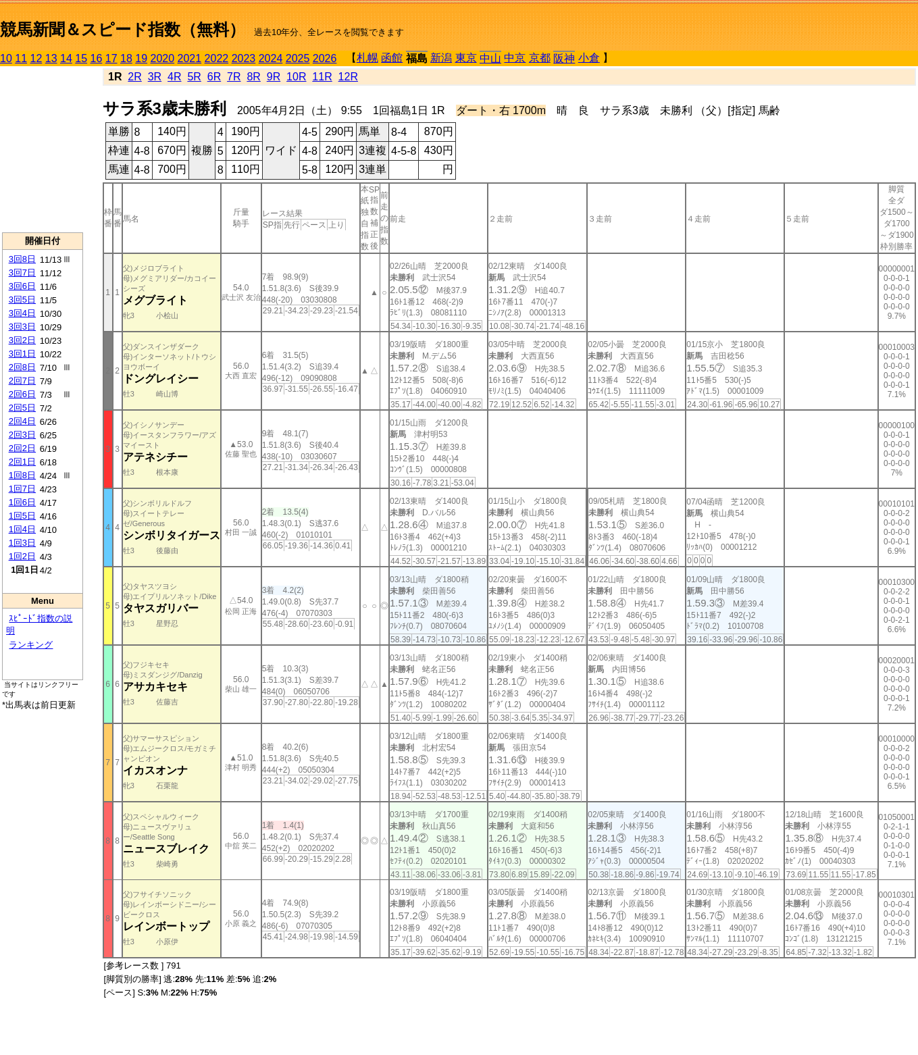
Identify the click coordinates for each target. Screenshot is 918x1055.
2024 (271, 58)
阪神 (564, 58)
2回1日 (22, 462)
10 (6, 58)
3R (154, 76)
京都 (540, 57)
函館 (392, 57)
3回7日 (22, 272)
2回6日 (22, 394)
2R (134, 76)
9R (273, 76)
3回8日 (22, 259)
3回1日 (22, 354)
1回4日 (22, 529)
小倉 (589, 57)
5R (194, 76)
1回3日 (22, 543)
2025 (298, 58)
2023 (244, 58)
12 (36, 58)
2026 (325, 58)
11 (21, 58)
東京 (466, 57)
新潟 (441, 57)
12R (348, 76)
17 (111, 58)
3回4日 (22, 313)
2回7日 (22, 381)
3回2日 (22, 340)
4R (174, 76)
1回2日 (22, 556)
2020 (163, 58)
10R (296, 76)
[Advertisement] (42, 149)
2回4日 (22, 421)
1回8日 (22, 475)
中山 (490, 58)
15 (81, 58)
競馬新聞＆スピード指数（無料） (122, 29)
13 (51, 58)
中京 (515, 57)
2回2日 (22, 448)
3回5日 (22, 299)
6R (214, 76)
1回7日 (22, 489)
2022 (217, 58)
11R (322, 76)
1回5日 (22, 516)
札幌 (367, 57)
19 (141, 58)
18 (126, 58)
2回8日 (22, 367)
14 (66, 58)
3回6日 (22, 286)
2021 (190, 58)
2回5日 (22, 408)
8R (253, 76)
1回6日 (22, 502)
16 (97, 58)
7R (233, 76)
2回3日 (22, 435)
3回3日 (22, 326)
